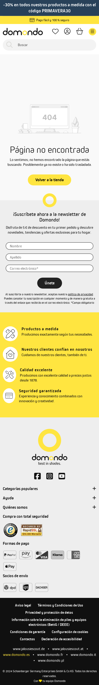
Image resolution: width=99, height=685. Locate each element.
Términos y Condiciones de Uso (60, 605)
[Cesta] (79, 31)
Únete (50, 283)
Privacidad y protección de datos (49, 612)
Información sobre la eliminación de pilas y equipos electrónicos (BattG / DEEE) (49, 622)
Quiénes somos (49, 507)
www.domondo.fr (50, 654)
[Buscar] (49, 45)
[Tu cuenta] (67, 31)
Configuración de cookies (70, 632)
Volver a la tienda (49, 179)
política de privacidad (80, 294)
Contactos (27, 639)
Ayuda (49, 498)
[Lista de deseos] (55, 31)
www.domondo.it (83, 654)
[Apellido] (49, 257)
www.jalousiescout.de (29, 649)
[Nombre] (49, 246)
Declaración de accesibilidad (61, 639)
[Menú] (92, 31)
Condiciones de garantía (27, 632)
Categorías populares (49, 489)
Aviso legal (23, 605)
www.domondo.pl (51, 660)
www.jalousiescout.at (68, 649)
